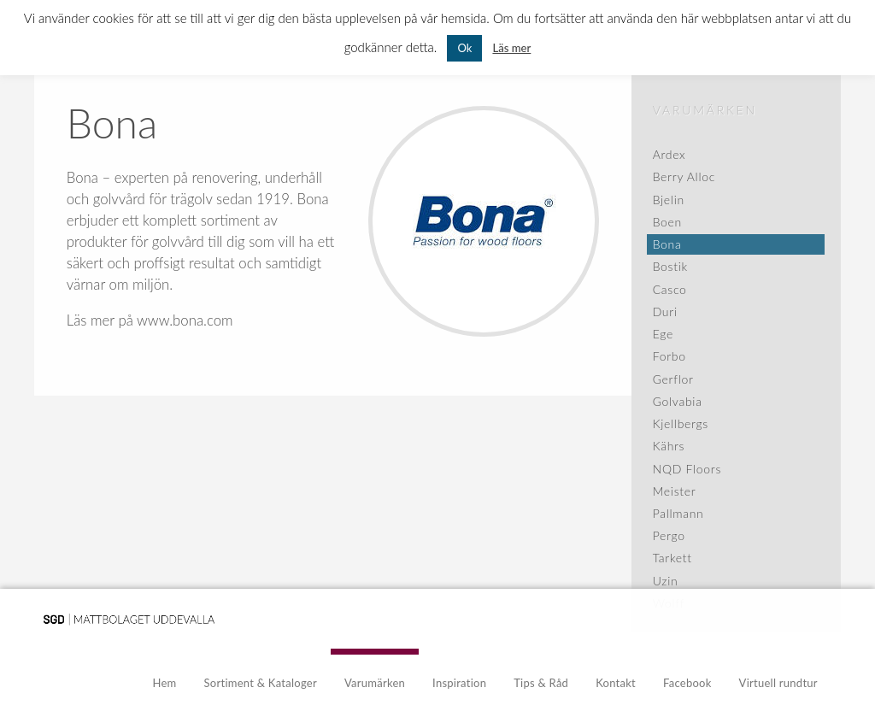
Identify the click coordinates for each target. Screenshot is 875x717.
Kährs (669, 445)
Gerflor (673, 379)
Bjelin (668, 199)
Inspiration (459, 683)
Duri (665, 311)
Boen (667, 222)
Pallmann (678, 513)
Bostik (670, 266)
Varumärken (705, 110)
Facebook (687, 683)
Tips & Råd (541, 683)
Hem (165, 683)
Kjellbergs (680, 423)
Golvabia (677, 401)
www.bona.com (185, 320)
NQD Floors (687, 468)
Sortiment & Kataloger (260, 683)
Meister (674, 491)
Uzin (665, 580)
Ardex (669, 154)
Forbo (669, 356)
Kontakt (616, 683)
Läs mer (511, 48)
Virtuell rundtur (778, 683)
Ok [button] (464, 48)
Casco (670, 289)
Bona (667, 244)
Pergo (669, 535)
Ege (663, 333)
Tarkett (672, 557)
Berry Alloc (684, 176)
